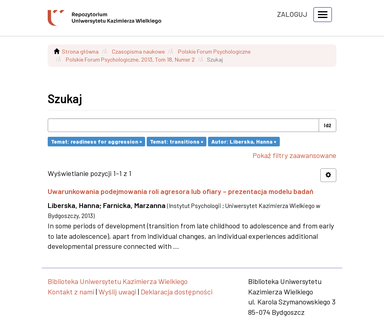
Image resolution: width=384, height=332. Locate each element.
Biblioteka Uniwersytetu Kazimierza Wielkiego (118, 281)
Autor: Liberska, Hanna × (243, 141)
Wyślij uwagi (117, 291)
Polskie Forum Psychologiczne (214, 51)
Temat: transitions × (176, 141)
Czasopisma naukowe (138, 51)
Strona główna (80, 51)
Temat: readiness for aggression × (96, 141)
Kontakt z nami (71, 291)
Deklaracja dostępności (176, 291)
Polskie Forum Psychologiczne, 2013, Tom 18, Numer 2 (130, 59)
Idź (327, 125)
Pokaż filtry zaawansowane (294, 155)
